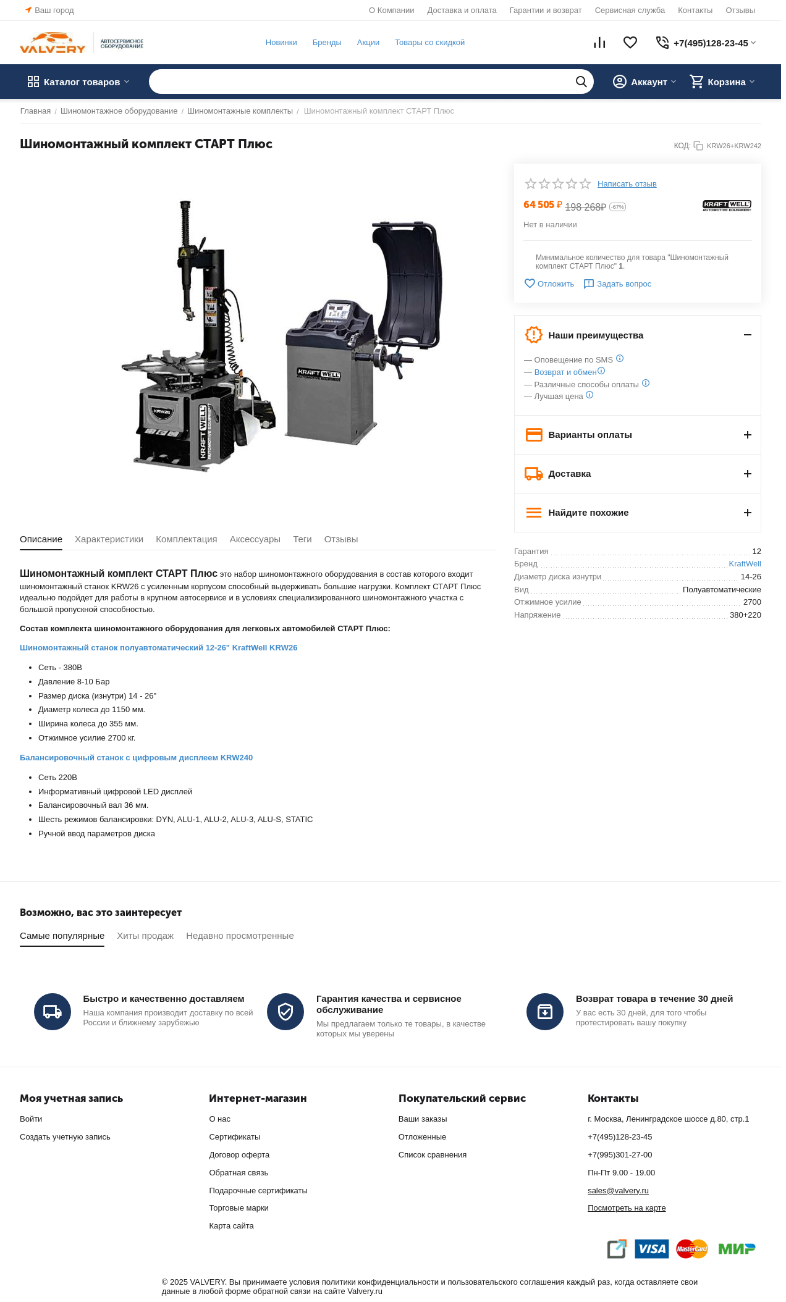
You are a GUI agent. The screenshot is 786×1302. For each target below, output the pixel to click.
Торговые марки (239, 1207)
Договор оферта (239, 1154)
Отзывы (740, 10)
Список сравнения (433, 1154)
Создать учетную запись (65, 1136)
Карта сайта (231, 1225)
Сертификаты (234, 1136)
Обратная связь (238, 1172)
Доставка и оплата (462, 10)
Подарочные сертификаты (258, 1190)
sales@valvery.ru (618, 1190)
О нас (219, 1119)
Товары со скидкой (429, 42)
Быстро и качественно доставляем (164, 998)
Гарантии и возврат (546, 10)
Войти (31, 1119)
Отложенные (422, 1136)
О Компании (391, 10)
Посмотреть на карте (627, 1207)
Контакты (695, 10)
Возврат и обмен (566, 372)
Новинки (281, 42)
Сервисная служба (630, 10)
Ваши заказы (423, 1119)
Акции (368, 42)
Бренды (326, 42)
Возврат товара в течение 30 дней (654, 998)
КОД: (682, 145)
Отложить (548, 283)
